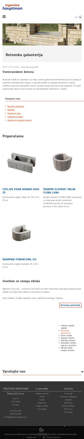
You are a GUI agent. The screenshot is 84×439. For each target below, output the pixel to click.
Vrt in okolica (42, 409)
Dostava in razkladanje (68, 397)
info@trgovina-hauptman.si (16, 417)
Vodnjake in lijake (15, 116)
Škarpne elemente (15, 106)
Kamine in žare (14, 113)
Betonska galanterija (70, 305)
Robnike (11, 110)
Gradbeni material (42, 394)
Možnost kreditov (68, 406)
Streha (42, 397)
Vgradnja (68, 400)
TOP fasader (68, 412)
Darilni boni (68, 403)
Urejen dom (42, 403)
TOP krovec (68, 409)
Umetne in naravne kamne (19, 120)
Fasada (41, 400)
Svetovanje (68, 394)
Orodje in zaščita (42, 406)
